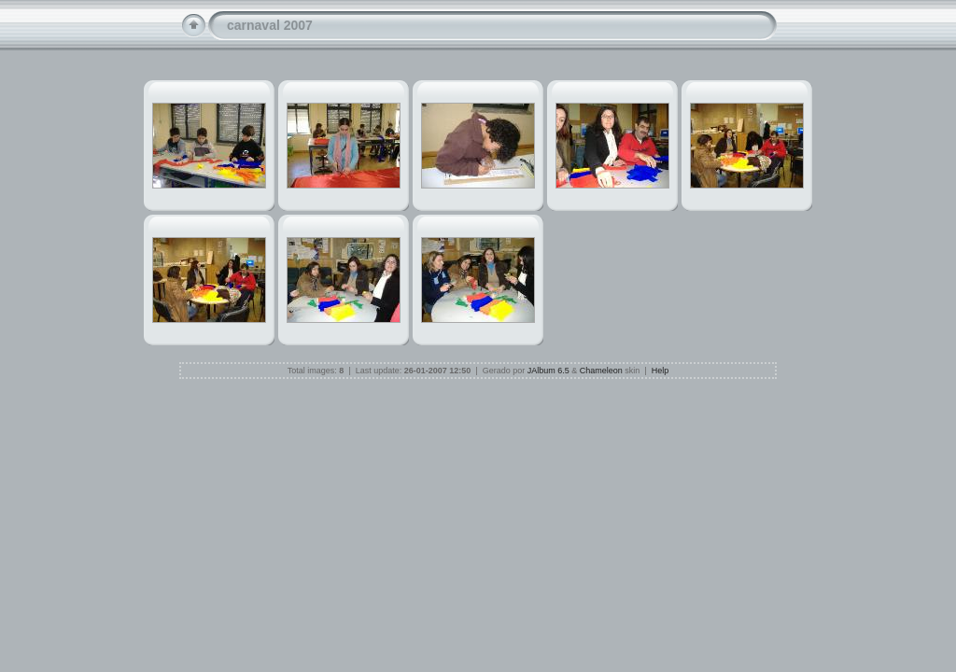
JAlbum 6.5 (548, 370)
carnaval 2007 (270, 25)
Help (660, 370)
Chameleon (601, 370)
